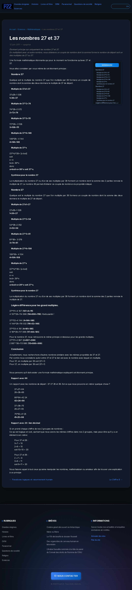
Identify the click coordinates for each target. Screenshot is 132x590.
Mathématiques (34, 29)
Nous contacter (66, 575)
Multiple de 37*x (102, 81)
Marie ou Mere (53, 532)
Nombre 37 (100, 70)
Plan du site (95, 540)
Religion (98, 4)
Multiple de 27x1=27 (103, 89)
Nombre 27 (100, 86)
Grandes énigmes (21, 4)
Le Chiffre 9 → (116, 479)
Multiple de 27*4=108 (103, 96)
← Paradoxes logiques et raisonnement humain (31, 479)
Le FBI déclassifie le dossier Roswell (62, 536)
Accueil (12, 29)
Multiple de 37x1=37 (103, 72)
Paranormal (67, 4)
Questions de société (83, 4)
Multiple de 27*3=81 (103, 94)
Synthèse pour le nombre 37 (105, 84)
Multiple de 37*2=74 (103, 75)
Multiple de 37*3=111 (103, 77)
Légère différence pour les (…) (107, 103)
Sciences (18, 9)
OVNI (57, 4)
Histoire (35, 4)
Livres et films (47, 4)
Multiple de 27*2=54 (103, 91)
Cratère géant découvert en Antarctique (63, 527)
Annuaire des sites (98, 536)
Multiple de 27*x (102, 98)
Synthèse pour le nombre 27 (105, 100)
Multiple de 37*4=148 (103, 79)
